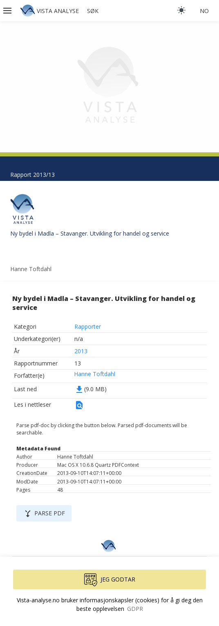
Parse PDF (44, 514)
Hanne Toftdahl (94, 374)
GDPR (135, 609)
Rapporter (87, 326)
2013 (80, 351)
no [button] (204, 11)
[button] (8, 10)
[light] (181, 10)
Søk (92, 11)
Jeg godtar (109, 579)
